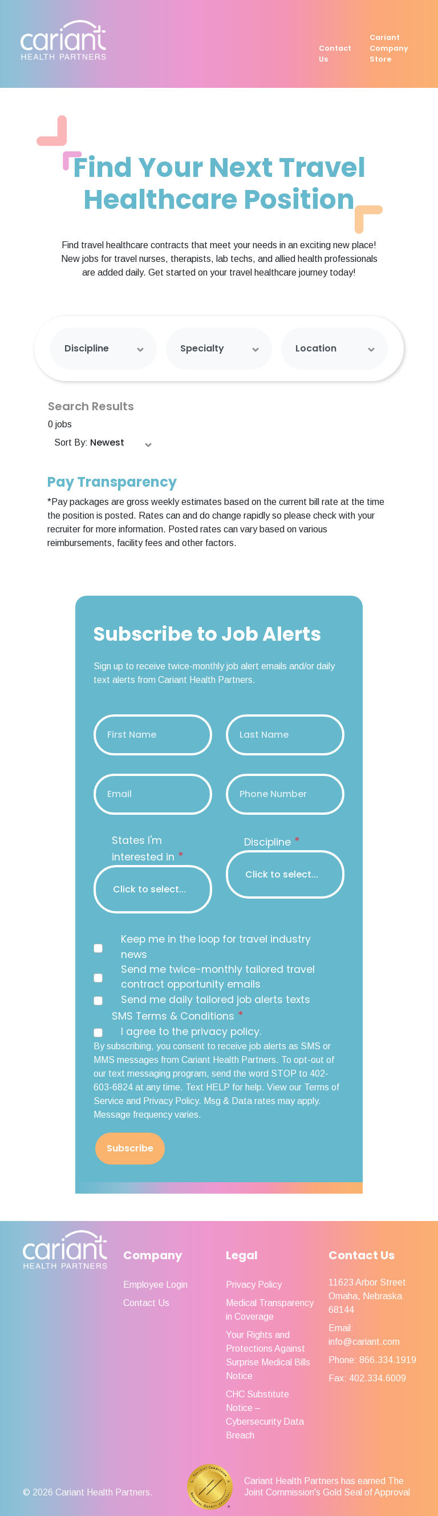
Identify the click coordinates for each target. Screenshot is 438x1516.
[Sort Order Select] (121, 443)
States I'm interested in (148, 849)
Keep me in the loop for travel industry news (216, 946)
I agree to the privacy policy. (191, 1031)
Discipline (86, 348)
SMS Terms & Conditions (178, 1016)
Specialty (202, 348)
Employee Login (155, 1284)
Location (315, 348)
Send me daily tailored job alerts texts (215, 999)
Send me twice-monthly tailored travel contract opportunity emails (218, 977)
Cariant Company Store (389, 48)
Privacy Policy (254, 1284)
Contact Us (335, 53)
